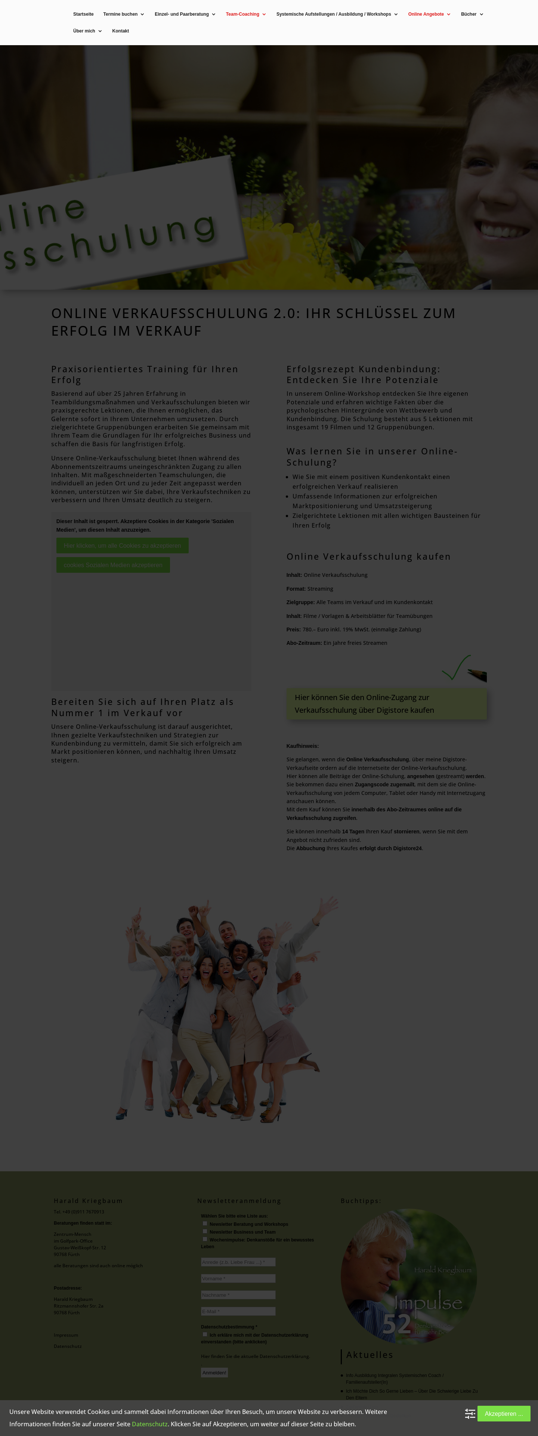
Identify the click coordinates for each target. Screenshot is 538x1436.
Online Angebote (426, 14)
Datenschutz (150, 1424)
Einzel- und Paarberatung (182, 14)
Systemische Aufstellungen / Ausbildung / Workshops (333, 14)
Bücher (468, 14)
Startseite (83, 14)
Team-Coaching (242, 14)
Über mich (84, 31)
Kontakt (120, 31)
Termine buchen (120, 14)
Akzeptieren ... (504, 1413)
